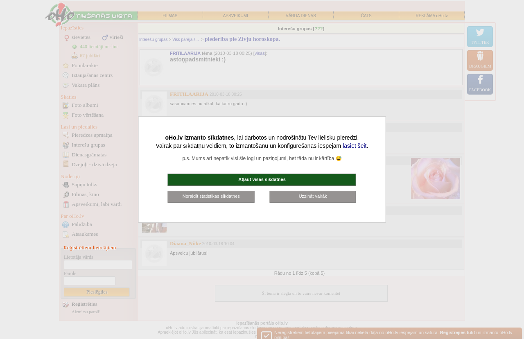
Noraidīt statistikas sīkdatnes (211, 196)
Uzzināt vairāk (313, 196)
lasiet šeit (354, 145)
